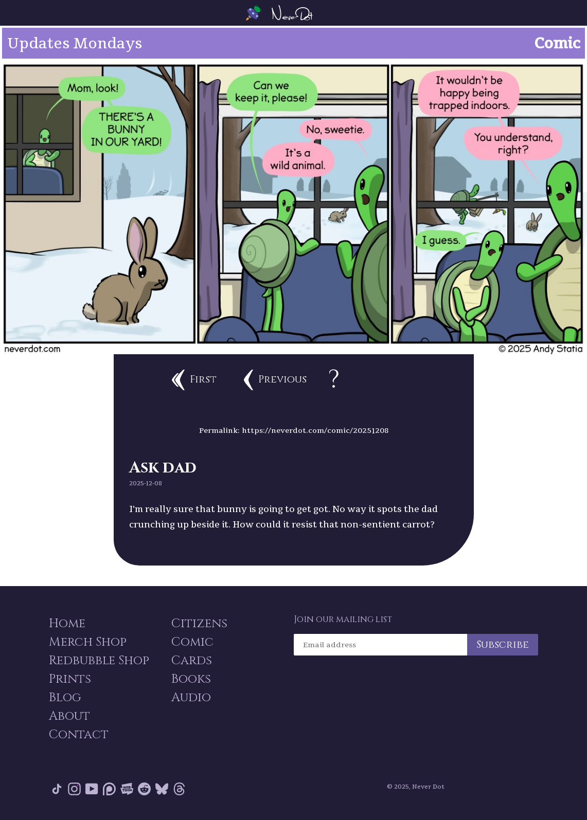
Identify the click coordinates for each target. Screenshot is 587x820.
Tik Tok (56, 788)
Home (67, 623)
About (69, 716)
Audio (191, 697)
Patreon (109, 788)
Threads (179, 788)
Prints (70, 679)
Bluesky (161, 788)
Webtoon (126, 788)
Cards (191, 660)
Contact (79, 734)
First (194, 380)
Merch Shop (88, 642)
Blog (65, 697)
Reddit (144, 788)
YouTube (91, 788)
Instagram (74, 788)
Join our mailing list (343, 619)
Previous (275, 380)
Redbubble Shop (99, 660)
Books (191, 679)
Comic (192, 642)
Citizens (199, 623)
